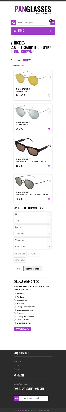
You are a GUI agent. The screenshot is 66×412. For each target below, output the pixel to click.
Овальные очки (23, 320)
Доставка (17, 365)
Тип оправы (20, 240)
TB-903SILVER (23, 123)
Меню (33, 30)
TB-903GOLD (23, 90)
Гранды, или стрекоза (26, 307)
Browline (20, 304)
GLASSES (28, 410)
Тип (17, 221)
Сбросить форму (33, 268)
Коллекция (20, 246)
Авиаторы (21, 294)
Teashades (21, 313)
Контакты (17, 361)
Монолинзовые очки (25, 310)
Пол (17, 214)
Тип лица (19, 234)
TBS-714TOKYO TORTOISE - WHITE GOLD (31, 161)
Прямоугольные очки (25, 316)
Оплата (17, 369)
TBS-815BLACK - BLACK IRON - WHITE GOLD (32, 194)
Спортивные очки (24, 323)
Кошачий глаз (22, 300)
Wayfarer (20, 297)
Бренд (18, 227)
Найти (18, 268)
